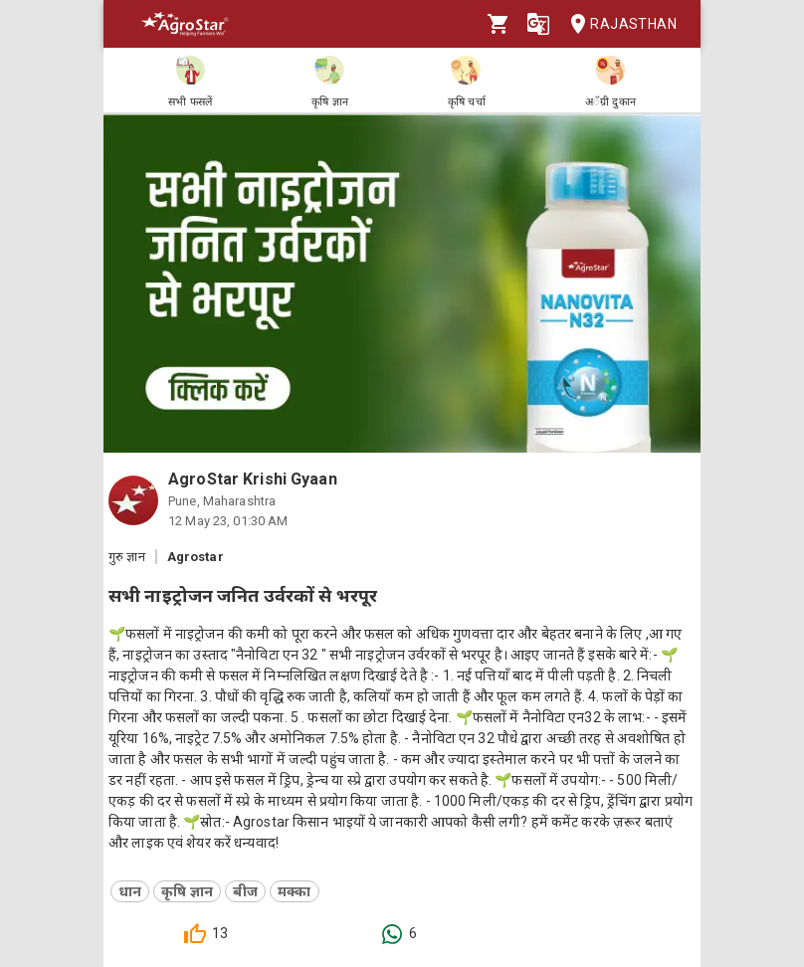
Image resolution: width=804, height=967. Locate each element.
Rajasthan (617, 24)
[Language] (538, 24)
